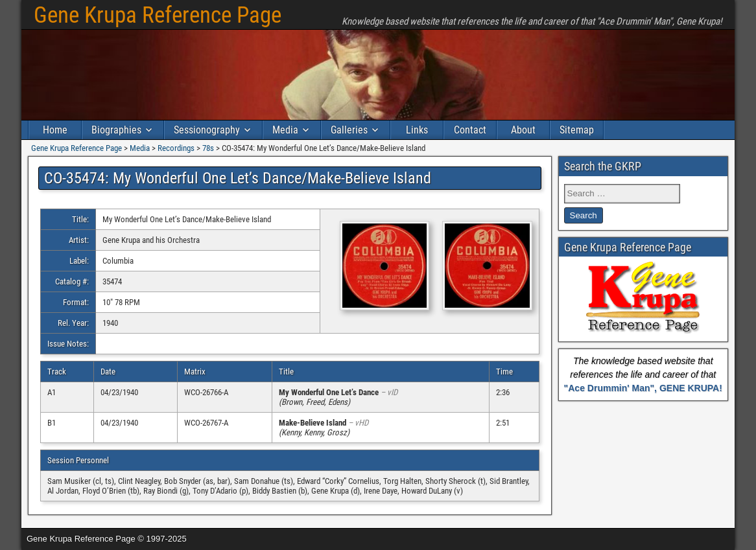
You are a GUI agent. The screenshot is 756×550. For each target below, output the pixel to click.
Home (55, 130)
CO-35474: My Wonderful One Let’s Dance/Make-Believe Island (237, 178)
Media (285, 130)
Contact (470, 130)
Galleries (349, 130)
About (523, 130)
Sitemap (577, 130)
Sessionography (207, 130)
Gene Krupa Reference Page (157, 15)
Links (417, 130)
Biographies (116, 130)
